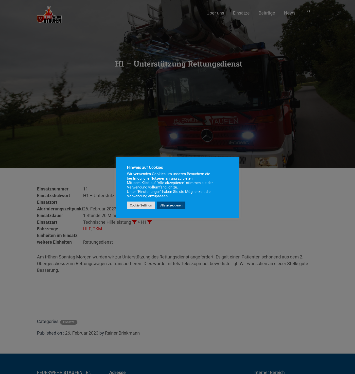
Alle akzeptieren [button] (171, 205)
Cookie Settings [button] (141, 205)
